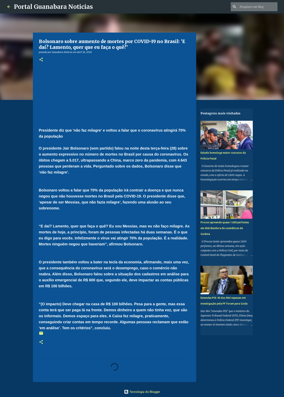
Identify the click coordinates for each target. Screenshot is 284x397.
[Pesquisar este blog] (257, 6)
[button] (41, 59)
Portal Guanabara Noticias (53, 6)
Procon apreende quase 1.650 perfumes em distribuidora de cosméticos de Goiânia (224, 228)
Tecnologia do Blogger (142, 391)
